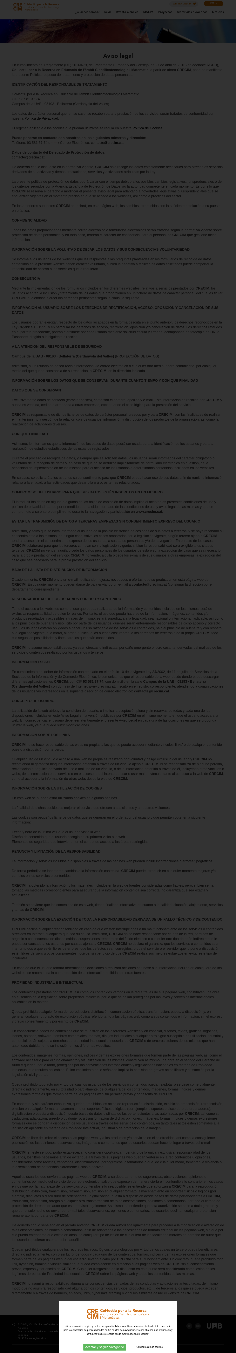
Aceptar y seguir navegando (104, 1347)
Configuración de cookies (149, 1347)
